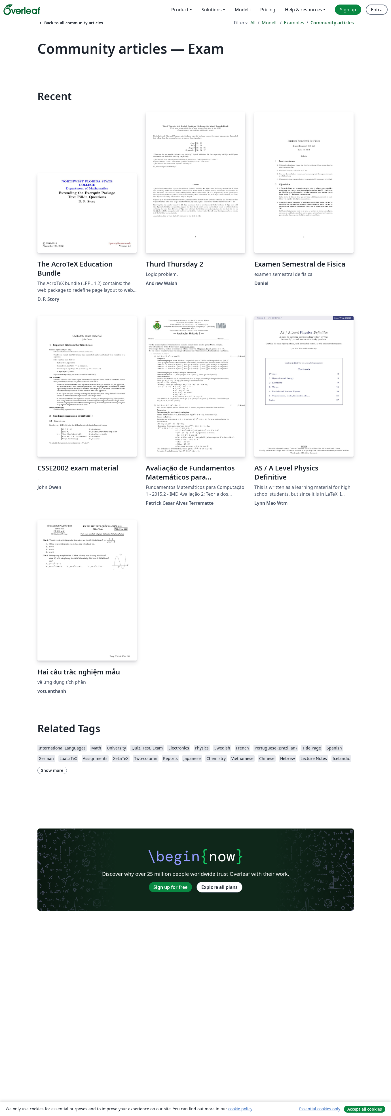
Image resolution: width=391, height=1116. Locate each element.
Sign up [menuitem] (348, 10)
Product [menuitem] (180, 10)
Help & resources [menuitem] (303, 10)
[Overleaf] (21, 9)
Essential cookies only (319, 1108)
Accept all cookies (364, 1109)
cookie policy (240, 1108)
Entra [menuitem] (376, 10)
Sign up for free (170, 887)
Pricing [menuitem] (267, 10)
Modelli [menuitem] (243, 10)
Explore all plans (219, 887)
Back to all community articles (71, 22)
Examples (294, 23)
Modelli (270, 23)
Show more (52, 770)
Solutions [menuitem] (212, 10)
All (252, 23)
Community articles (332, 23)
